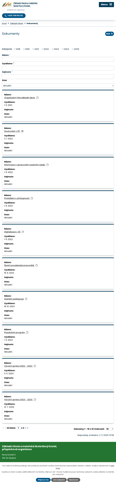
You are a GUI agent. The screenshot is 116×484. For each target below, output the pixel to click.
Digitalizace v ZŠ (14, 231)
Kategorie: (7, 48)
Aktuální (8, 117)
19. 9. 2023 (9, 272)
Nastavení (73, 480)
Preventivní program (16, 332)
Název (5, 55)
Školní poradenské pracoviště (20, 265)
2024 (66, 49)
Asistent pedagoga (15, 299)
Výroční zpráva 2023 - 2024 (20, 399)
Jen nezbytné (59, 480)
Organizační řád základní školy (21, 97)
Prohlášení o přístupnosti (18, 198)
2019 (27, 49)
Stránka (11, 428)
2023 (56, 49)
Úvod (4, 23)
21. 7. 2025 (9, 407)
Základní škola (16, 23)
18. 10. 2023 (9, 306)
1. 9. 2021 (8, 105)
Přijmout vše (43, 480)
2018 (18, 49)
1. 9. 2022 (8, 172)
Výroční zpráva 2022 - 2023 (20, 366)
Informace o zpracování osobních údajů (26, 164)
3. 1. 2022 (8, 138)
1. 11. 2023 (8, 340)
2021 (37, 49)
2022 (46, 49)
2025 (76, 49)
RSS (109, 33)
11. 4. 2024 (9, 373)
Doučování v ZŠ (13, 131)
